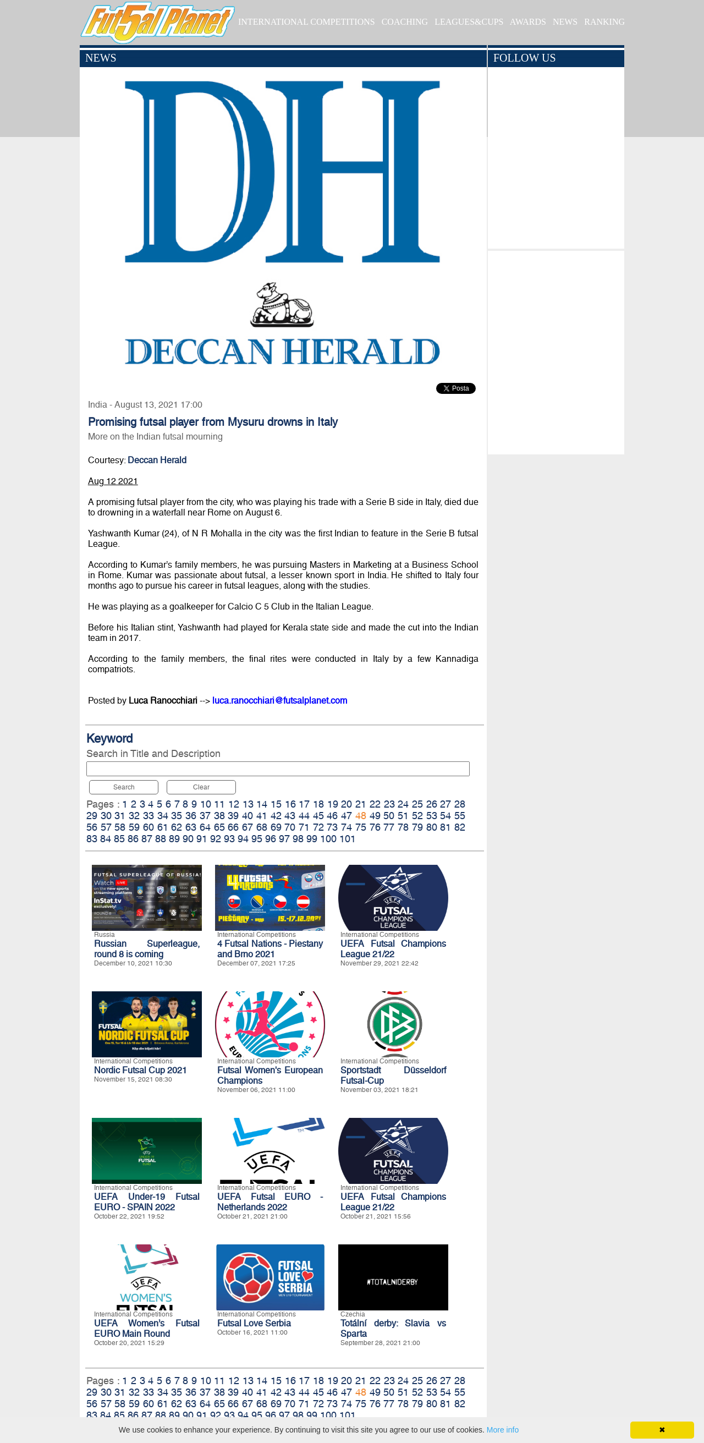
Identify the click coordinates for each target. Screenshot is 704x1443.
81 (445, 827)
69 (276, 827)
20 (346, 804)
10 (205, 804)
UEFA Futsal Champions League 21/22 (393, 949)
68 (261, 827)
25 (417, 804)
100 (328, 838)
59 (134, 827)
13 (248, 804)
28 (459, 804)
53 (431, 815)
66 (233, 827)
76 (375, 827)
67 (247, 827)
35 (176, 815)
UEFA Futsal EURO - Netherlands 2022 (270, 1202)
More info (503, 1429)
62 (176, 827)
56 (91, 827)
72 (318, 827)
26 (431, 804)
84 (105, 838)
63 (190, 827)
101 (347, 838)
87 (146, 838)
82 (459, 827)
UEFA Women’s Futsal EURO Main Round (147, 1328)
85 (119, 838)
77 (388, 827)
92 (215, 838)
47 (346, 815)
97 (284, 838)
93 (229, 838)
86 (133, 838)
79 (417, 827)
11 (219, 804)
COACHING (405, 21)
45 (318, 815)
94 (243, 838)
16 (290, 804)
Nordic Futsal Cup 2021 (140, 1070)
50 (388, 815)
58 (119, 827)
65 (219, 827)
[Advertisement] (555, 350)
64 (205, 827)
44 (304, 815)
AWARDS (528, 21)
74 (346, 827)
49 (375, 815)
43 (289, 815)
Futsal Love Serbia (254, 1323)
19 (332, 804)
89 (174, 838)
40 (247, 815)
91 (201, 838)
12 (233, 804)
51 (403, 815)
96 (270, 838)
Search (124, 787)
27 (445, 804)
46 (332, 815)
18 (318, 804)
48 (360, 815)
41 (261, 815)
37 (205, 815)
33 (148, 815)
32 (134, 815)
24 (403, 804)
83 (91, 838)
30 (106, 815)
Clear (201, 787)
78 (403, 827)
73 (332, 827)
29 (91, 815)
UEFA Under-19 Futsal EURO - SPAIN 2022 (147, 1202)
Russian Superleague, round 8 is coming (147, 949)
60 (148, 827)
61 (162, 827)
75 (360, 827)
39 (233, 815)
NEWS (565, 21)
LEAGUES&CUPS (469, 21)
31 (119, 815)
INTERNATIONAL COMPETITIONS (306, 21)
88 (160, 838)
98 (298, 838)
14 (261, 804)
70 (289, 827)
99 (311, 838)
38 (219, 815)
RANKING (604, 21)
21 (360, 804)
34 (162, 815)
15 (276, 804)
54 (445, 815)
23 (389, 804)
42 (276, 815)
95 (256, 838)
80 (431, 827)
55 (459, 815)
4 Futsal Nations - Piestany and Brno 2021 (270, 949)
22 (375, 804)
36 (190, 815)
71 (304, 827)
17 (304, 804)
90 (188, 838)
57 (106, 827)
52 (417, 815)
